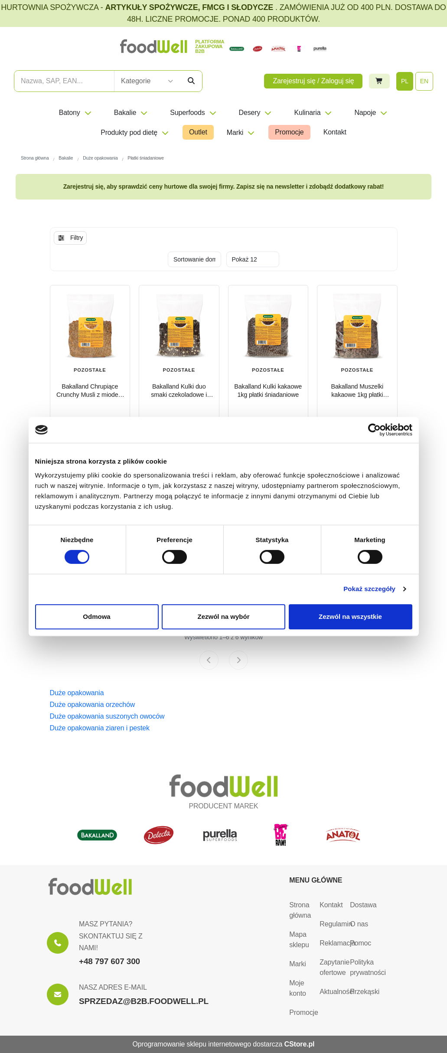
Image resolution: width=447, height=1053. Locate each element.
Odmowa (96, 616)
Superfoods (193, 112)
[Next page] (238, 660)
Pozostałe (179, 370)
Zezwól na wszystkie (350, 616)
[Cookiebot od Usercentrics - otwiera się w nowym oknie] (374, 429)
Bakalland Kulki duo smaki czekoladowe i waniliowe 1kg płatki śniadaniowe (179, 391)
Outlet (198, 132)
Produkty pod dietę (135, 132)
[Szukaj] (191, 81)
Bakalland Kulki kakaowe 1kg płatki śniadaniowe (268, 390)
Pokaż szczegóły (369, 588)
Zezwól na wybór (223, 616)
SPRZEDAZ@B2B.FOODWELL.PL (144, 1001)
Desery (256, 112)
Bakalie (131, 112)
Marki (241, 132)
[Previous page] (209, 660)
